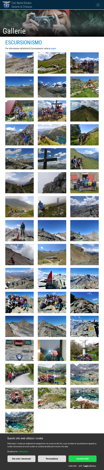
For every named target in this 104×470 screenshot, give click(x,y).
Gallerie (14, 31)
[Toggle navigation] (98, 5)
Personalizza (52, 458)
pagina (53, 48)
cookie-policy (22, 451)
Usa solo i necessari (21, 458)
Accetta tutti (83, 458)
